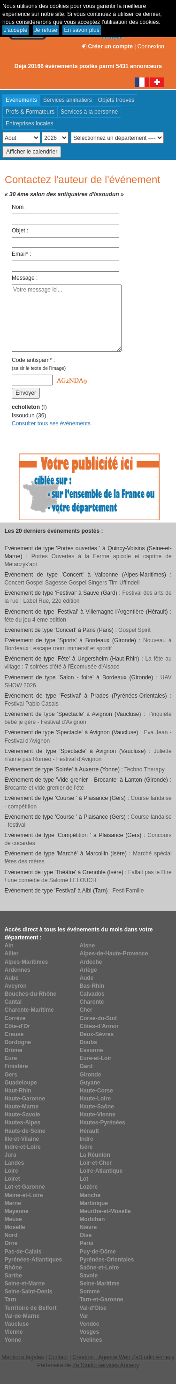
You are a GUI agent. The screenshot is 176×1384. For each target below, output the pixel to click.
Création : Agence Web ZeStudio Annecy (123, 1357)
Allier (11, 953)
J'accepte (15, 30)
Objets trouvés (116, 100)
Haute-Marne (21, 1106)
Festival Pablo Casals (31, 703)
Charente (91, 1002)
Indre (86, 1139)
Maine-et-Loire (23, 1195)
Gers (10, 1074)
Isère (85, 1147)
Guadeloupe (20, 1082)
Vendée (89, 1324)
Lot (83, 1179)
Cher (85, 1010)
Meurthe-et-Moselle (104, 1211)
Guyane (89, 1082)
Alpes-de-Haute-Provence (113, 953)
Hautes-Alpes (22, 1122)
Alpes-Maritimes (26, 962)
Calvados (91, 994)
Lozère (88, 1187)
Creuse (13, 1034)
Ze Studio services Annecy (105, 1365)
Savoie (88, 1275)
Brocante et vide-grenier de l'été (44, 787)
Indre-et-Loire (22, 1147)
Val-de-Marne (21, 1316)
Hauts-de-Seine (24, 1131)
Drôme (13, 1050)
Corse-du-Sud (97, 1018)
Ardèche (90, 962)
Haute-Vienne (97, 1114)
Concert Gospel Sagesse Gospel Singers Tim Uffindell (71, 582)
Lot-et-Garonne (24, 1187)
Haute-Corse (96, 1090)
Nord (10, 1235)
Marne (12, 1203)
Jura (10, 1155)
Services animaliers (67, 100)
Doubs (88, 1042)
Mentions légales (22, 1357)
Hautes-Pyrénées (102, 1122)
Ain (8, 945)
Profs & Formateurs (30, 111)
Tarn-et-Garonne (101, 1299)
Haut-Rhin (17, 1090)
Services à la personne (89, 111)
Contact (58, 1357)
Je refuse (45, 30)
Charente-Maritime (29, 1010)
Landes (14, 1163)
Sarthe (13, 1275)
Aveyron (15, 986)
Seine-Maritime (99, 1283)
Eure (10, 1058)
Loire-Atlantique (100, 1171)
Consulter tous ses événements (51, 423)
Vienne (13, 1332)
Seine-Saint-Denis (28, 1291)
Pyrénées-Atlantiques (33, 1259)
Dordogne (17, 1042)
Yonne (12, 1340)
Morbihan (92, 1219)
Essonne (91, 1050)
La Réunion (94, 1155)
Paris (86, 1243)
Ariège (88, 970)
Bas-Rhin (91, 986)
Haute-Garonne (24, 1098)
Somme (89, 1291)
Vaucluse (16, 1324)
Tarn (10, 1299)
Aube (11, 978)
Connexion (151, 46)
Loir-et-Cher (95, 1163)
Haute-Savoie (22, 1114)
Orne (10, 1243)
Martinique (93, 1203)
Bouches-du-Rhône (30, 994)
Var (83, 1316)
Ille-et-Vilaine (21, 1139)
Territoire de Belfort (30, 1308)
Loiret (12, 1179)
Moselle (14, 1227)
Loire (11, 1171)
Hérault (89, 1131)
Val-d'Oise (93, 1308)
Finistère (16, 1066)
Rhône (13, 1267)
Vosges (89, 1332)
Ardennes (17, 970)
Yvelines (90, 1340)
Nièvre (88, 1227)
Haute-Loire (95, 1098)
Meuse (13, 1219)
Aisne (87, 945)
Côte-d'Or (17, 1026)
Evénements (21, 100)
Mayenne (16, 1211)
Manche (89, 1195)
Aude (86, 978)
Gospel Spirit (134, 630)
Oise (85, 1235)
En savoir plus (81, 30)
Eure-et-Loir (95, 1058)
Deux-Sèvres (96, 1034)
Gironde (90, 1074)
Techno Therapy (144, 769)
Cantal (13, 1002)
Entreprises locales (29, 123)
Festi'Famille (128, 890)
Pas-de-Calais (22, 1251)
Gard (85, 1066)
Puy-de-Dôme (97, 1251)
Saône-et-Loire (99, 1267)
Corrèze (14, 1018)
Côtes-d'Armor (99, 1026)
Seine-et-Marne (24, 1283)
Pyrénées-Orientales (106, 1259)
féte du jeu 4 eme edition (35, 619)
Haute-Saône (96, 1106)
